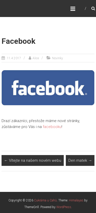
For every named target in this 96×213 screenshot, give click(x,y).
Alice (36, 58)
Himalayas (76, 200)
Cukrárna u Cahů (45, 200)
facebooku (52, 126)
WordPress (63, 207)
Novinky (57, 58)
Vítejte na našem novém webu (32, 160)
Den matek (80, 160)
